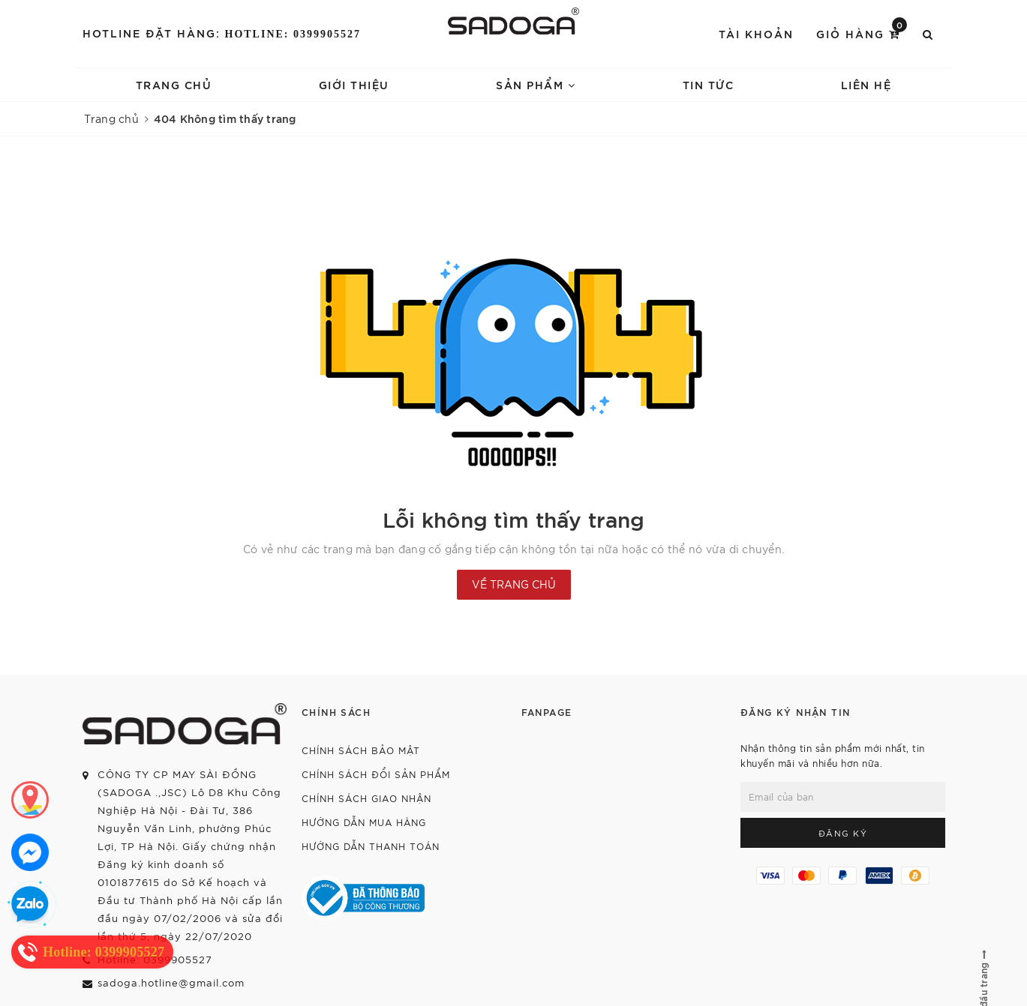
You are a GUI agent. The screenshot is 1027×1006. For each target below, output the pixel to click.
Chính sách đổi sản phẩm (376, 774)
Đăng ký (843, 833)
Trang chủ (174, 84)
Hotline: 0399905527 (293, 34)
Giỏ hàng (861, 32)
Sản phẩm (535, 84)
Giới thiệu (354, 84)
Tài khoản (756, 33)
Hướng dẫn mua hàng (364, 822)
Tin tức (708, 84)
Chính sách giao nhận (366, 798)
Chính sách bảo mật (361, 750)
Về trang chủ (514, 584)
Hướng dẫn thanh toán (371, 846)
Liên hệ (866, 84)
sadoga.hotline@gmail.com (171, 982)
